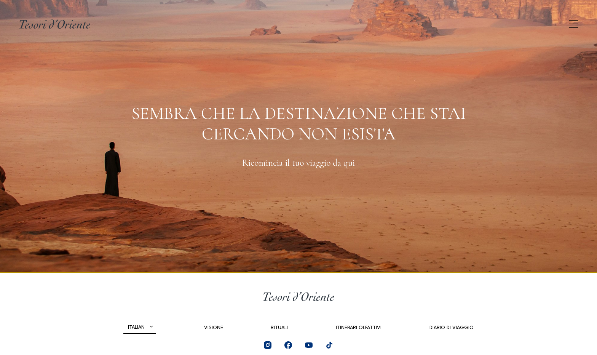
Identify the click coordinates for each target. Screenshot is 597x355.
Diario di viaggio (451, 327)
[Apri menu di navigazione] (573, 24)
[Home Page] (54, 24)
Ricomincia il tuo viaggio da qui (298, 162)
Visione (213, 327)
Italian (136, 327)
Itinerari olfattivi (359, 327)
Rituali (279, 327)
